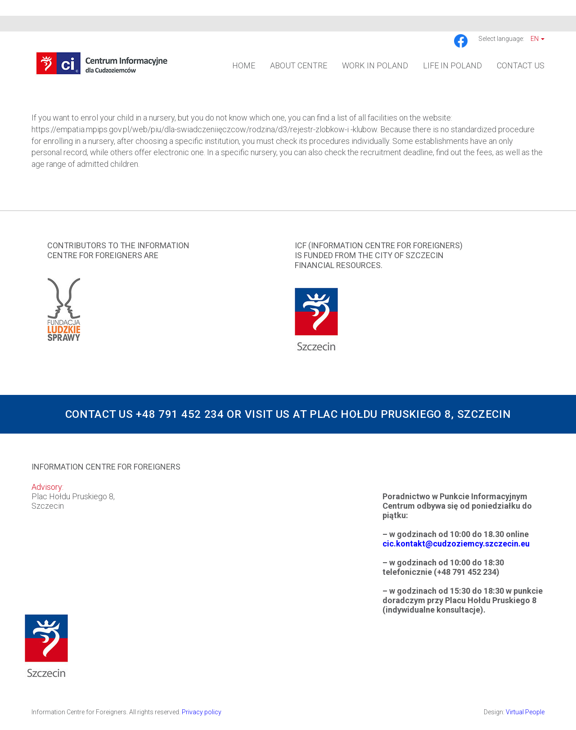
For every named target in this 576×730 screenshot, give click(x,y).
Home (243, 65)
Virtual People (525, 712)
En (537, 38)
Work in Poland (375, 65)
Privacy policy (201, 712)
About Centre (298, 65)
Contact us (520, 65)
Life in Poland (452, 65)
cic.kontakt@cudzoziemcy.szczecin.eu (456, 543)
